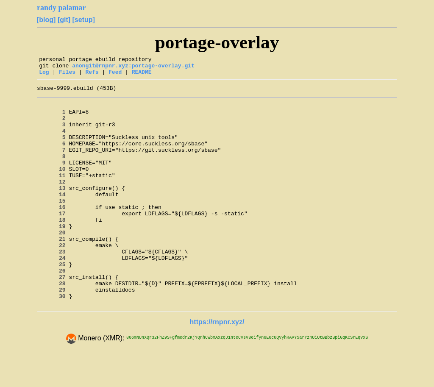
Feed (115, 75)
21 (54, 270)
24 (54, 293)
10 (54, 186)
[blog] (46, 19)
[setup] (83, 19)
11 (54, 194)
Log (44, 75)
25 (54, 301)
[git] (64, 19)
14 (54, 217)
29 (54, 331)
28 (54, 324)
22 (54, 278)
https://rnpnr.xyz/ (217, 365)
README (142, 75)
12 (54, 202)
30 (54, 339)
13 (54, 209)
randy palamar (61, 7)
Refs (91, 75)
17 (54, 240)
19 (54, 255)
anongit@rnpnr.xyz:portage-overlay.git (133, 68)
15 (54, 224)
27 (54, 316)
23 (54, 286)
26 (54, 308)
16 (54, 232)
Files (67, 75)
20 (54, 263)
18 (54, 247)
